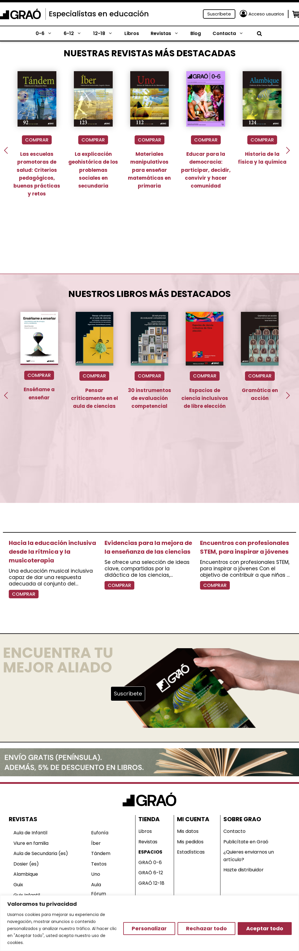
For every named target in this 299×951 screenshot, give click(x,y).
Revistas (168, 33)
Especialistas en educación (99, 14)
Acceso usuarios (266, 14)
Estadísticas (191, 852)
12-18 (106, 33)
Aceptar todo (264, 928)
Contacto (234, 831)
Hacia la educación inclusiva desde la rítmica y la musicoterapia (52, 551)
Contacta (231, 33)
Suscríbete (219, 14)
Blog (195, 33)
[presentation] (5, 150)
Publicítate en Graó (245, 841)
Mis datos (188, 831)
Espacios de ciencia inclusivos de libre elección (204, 398)
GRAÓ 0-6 (150, 862)
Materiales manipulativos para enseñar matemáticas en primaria (149, 170)
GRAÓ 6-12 (150, 872)
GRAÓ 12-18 (151, 883)
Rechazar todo (206, 928)
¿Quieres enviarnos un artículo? (248, 856)
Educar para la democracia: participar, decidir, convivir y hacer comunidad (206, 170)
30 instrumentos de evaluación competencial (149, 398)
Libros (131, 33)
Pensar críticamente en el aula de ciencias (94, 398)
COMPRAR (36, 140)
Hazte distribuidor (243, 869)
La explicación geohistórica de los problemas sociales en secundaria (93, 170)
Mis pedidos (190, 841)
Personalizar (149, 928)
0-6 (47, 33)
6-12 (75, 33)
